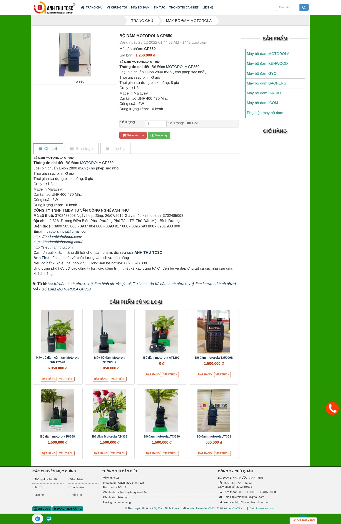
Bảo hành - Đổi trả (114, 487)
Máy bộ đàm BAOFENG (266, 83)
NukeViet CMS (205, 508)
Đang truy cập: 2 (68, 508)
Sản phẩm (76, 479)
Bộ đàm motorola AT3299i (161, 357)
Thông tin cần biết (184, 7)
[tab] (47, 149)
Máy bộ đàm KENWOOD (267, 63)
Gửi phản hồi (303, 521)
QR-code (42, 508)
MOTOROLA (176, 67)
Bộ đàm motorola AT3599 (162, 436)
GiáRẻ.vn (238, 508)
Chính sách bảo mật (115, 497)
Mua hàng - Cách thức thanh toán (124, 482)
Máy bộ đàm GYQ (262, 73)
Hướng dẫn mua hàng (117, 502)
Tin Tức (159, 7)
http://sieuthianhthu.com (53, 247)
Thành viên (77, 487)
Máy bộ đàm (140, 7)
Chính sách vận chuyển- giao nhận (125, 492)
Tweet (79, 81)
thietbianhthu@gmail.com (67, 231)
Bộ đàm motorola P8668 (57, 436)
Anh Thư (41, 258)
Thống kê (76, 494)
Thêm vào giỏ (133, 135)
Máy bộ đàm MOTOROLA (268, 54)
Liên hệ (208, 7)
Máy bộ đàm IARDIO (264, 93)
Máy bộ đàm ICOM (262, 103)
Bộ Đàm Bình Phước (167, 508)
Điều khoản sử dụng (262, 508)
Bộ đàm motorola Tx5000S (214, 357)
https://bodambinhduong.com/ (57, 242)
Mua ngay (158, 135)
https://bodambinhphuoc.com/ (57, 237)
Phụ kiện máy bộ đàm (265, 113)
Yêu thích (66, 379)
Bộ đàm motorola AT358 (214, 436)
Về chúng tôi (117, 7)
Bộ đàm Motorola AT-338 (109, 436)
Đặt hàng (49, 379)
